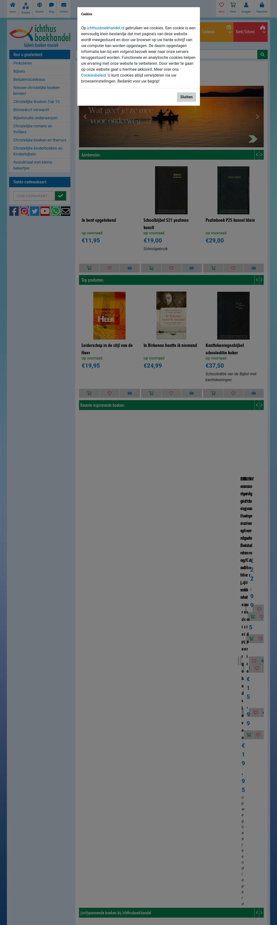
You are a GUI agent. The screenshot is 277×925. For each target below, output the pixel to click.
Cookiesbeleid (93, 75)
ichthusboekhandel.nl (105, 28)
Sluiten (186, 97)
